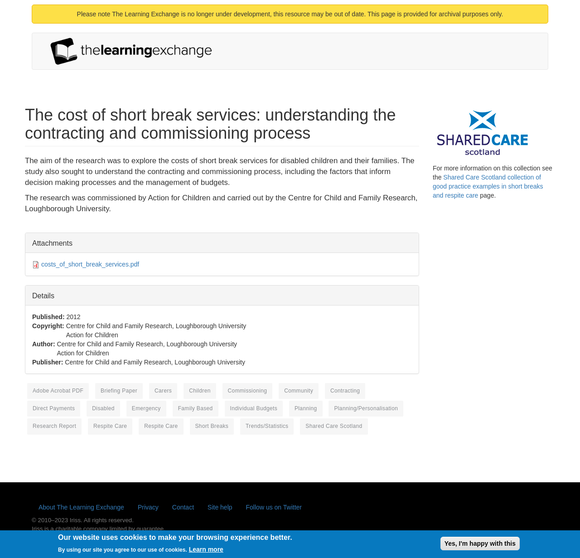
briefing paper (119, 391)
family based (195, 408)
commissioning (247, 391)
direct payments (54, 408)
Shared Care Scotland (333, 426)
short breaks (212, 426)
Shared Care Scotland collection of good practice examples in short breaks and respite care (488, 186)
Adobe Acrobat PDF (58, 391)
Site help (220, 507)
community (298, 391)
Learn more (206, 551)
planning (306, 408)
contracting (345, 391)
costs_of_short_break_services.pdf (90, 264)
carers (163, 391)
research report (54, 426)
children (200, 391)
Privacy (148, 507)
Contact (183, 507)
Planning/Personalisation (366, 408)
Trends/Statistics (267, 426)
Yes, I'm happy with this (480, 545)
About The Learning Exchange (81, 507)
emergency (146, 408)
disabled (103, 408)
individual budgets (254, 408)
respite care (110, 426)
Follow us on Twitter (274, 507)
